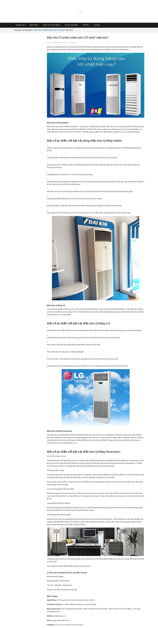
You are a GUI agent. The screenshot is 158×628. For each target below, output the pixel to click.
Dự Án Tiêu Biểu (72, 25)
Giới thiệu (34, 25)
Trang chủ (21, 25)
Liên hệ (97, 25)
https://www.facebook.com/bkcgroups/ (69, 625)
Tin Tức (86, 25)
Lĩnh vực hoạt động (52, 25)
